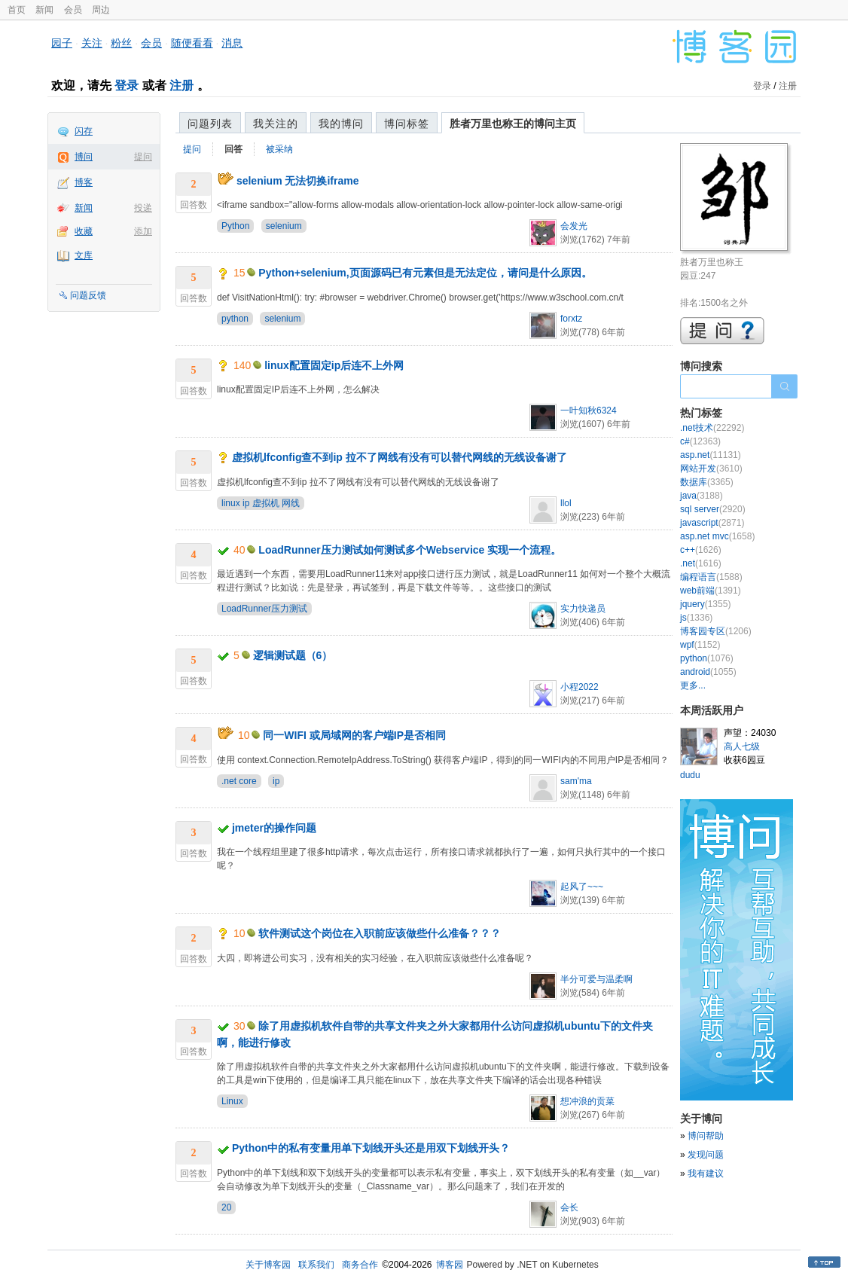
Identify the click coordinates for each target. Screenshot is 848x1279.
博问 (84, 156)
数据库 (707, 482)
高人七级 (742, 746)
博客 (84, 182)
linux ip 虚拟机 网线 (260, 503)
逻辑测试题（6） (293, 655)
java (701, 495)
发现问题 (706, 1154)
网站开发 (711, 468)
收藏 (84, 231)
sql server (713, 509)
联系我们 (316, 1264)
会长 (569, 1207)
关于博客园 (268, 1264)
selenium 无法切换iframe (297, 181)
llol (566, 503)
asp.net (710, 455)
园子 (61, 43)
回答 (233, 149)
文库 (84, 255)
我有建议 (706, 1173)
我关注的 (275, 124)
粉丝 (121, 43)
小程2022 (579, 687)
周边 (101, 10)
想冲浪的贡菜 (587, 1101)
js (696, 617)
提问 (143, 156)
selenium (284, 226)
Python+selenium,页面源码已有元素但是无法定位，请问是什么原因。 (424, 273)
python (235, 318)
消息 (232, 43)
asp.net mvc (717, 536)
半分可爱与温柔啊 (596, 979)
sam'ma (576, 781)
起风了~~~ (581, 886)
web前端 (710, 590)
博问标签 (406, 124)
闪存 (84, 131)
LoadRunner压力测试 (264, 608)
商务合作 (360, 1264)
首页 (17, 10)
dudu (690, 775)
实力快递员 (582, 608)
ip (276, 781)
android (708, 672)
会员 (73, 10)
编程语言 (711, 577)
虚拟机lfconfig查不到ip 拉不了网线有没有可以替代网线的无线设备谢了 (399, 457)
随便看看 (192, 43)
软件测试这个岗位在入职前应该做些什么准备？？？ (379, 933)
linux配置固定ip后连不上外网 (334, 365)
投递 (143, 208)
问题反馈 (88, 295)
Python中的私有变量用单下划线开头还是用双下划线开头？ (371, 1148)
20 (226, 1207)
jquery (705, 604)
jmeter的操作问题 (274, 828)
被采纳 (279, 149)
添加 (143, 231)
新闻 (44, 10)
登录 (126, 85)
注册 (181, 85)
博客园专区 (716, 631)
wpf (700, 645)
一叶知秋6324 (588, 410)
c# (700, 441)
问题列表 (210, 124)
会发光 (573, 226)
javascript (712, 522)
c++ (700, 550)
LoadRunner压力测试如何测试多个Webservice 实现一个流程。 (409, 550)
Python (235, 226)
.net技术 (712, 428)
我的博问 (341, 124)
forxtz (571, 318)
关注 (91, 43)
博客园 (449, 1264)
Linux (232, 1101)
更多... (693, 685)
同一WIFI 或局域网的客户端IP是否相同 (354, 735)
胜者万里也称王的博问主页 (513, 124)
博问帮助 (706, 1136)
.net (700, 563)
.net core (239, 781)
